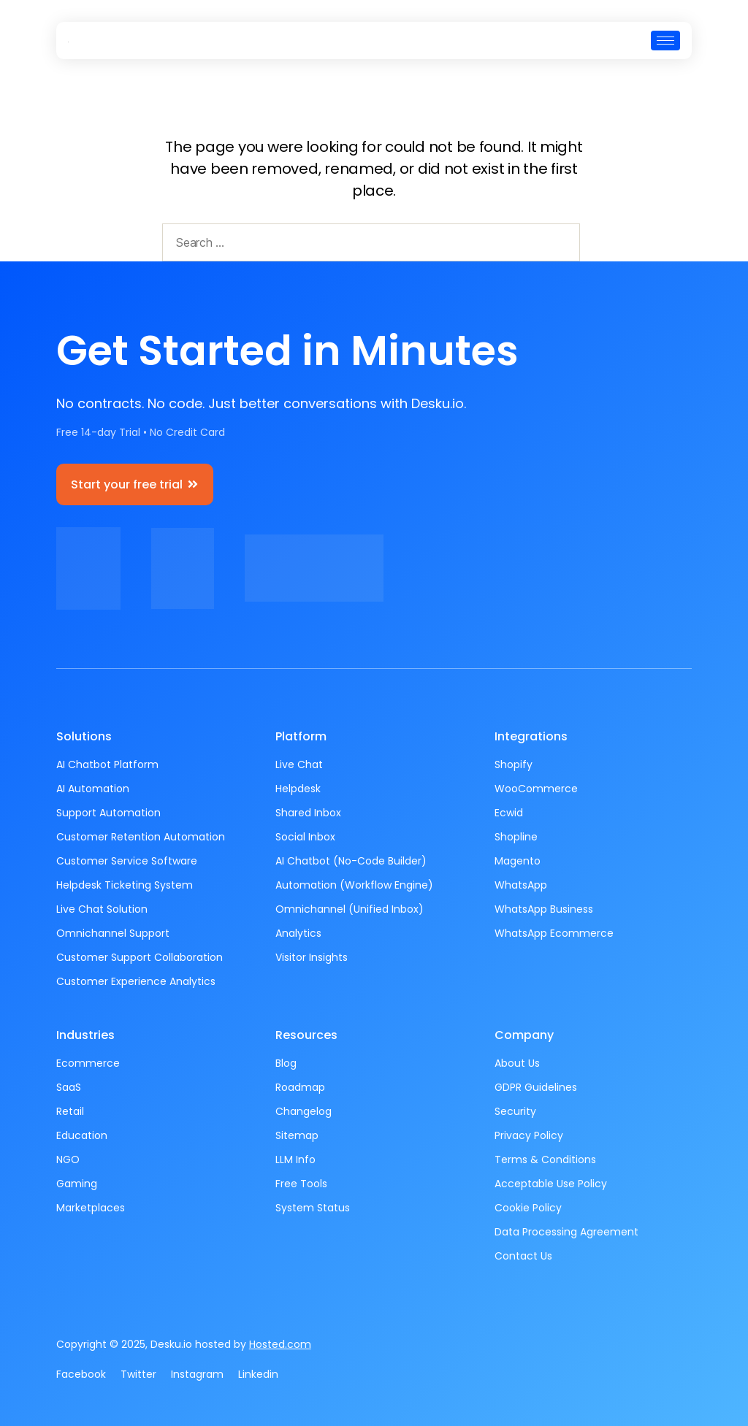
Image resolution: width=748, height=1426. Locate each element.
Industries (85, 1035)
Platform (301, 736)
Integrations (531, 736)
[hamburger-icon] (665, 40)
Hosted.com (280, 1344)
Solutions (84, 736)
